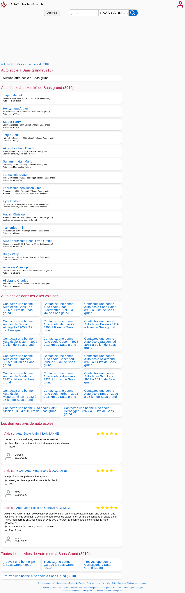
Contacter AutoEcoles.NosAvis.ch (70, 583)
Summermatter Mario (17, 161)
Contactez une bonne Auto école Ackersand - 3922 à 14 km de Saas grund (100, 360)
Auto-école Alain (27, 433)
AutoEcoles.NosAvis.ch (26, 4)
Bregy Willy (11, 254)
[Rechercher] (133, 12)
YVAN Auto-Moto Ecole (32, 470)
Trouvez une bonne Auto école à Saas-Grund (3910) (39, 576)
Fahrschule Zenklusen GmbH (23, 188)
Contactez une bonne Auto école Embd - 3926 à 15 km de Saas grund (101, 393)
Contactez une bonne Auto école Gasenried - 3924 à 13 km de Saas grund (60, 360)
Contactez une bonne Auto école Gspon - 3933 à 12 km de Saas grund (61, 341)
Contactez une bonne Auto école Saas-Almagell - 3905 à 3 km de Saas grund (19, 326)
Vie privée (106, 583)
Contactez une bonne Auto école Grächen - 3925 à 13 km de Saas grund (18, 360)
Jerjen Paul (11, 135)
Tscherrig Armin (14, 227)
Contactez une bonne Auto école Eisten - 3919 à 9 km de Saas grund (101, 324)
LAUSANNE (50, 433)
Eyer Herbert (12, 201)
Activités (52, 13)
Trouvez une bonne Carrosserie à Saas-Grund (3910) (98, 564)
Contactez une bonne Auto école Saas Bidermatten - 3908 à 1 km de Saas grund (60, 308)
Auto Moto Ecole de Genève (35, 507)
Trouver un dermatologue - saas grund (128, 588)
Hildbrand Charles (15, 280)
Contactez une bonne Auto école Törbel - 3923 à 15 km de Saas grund (61, 393)
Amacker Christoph (16, 267)
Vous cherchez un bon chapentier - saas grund (90, 588)
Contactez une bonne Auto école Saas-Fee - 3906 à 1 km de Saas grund (18, 308)
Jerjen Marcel (12, 95)
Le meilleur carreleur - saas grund (54, 588)
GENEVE (65, 507)
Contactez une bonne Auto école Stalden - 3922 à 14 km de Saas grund (18, 378)
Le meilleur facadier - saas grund (108, 591)
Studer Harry (12, 122)
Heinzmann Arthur (15, 108)
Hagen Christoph (15, 214)
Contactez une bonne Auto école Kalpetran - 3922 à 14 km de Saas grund (59, 378)
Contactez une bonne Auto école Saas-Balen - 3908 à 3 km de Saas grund (101, 308)
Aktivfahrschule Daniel (18, 148)
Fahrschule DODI (15, 174)
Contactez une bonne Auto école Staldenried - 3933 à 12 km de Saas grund (101, 343)
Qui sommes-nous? (46, 583)
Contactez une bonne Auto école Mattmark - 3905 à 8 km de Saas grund (59, 326)
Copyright (122, 583)
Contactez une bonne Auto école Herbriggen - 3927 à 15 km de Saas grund (89, 411)
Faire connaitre (93, 583)
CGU (114, 583)
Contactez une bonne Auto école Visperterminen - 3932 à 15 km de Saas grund (19, 395)
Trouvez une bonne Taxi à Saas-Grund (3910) (19, 563)
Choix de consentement (137, 583)
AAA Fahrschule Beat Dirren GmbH (27, 241)
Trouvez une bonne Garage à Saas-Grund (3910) (59, 564)
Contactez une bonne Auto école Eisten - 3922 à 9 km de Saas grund (20, 341)
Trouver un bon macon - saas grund (77, 591)
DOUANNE (59, 470)
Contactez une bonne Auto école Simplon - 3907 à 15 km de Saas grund (100, 378)
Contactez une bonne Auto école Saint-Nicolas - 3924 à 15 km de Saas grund (30, 409)
